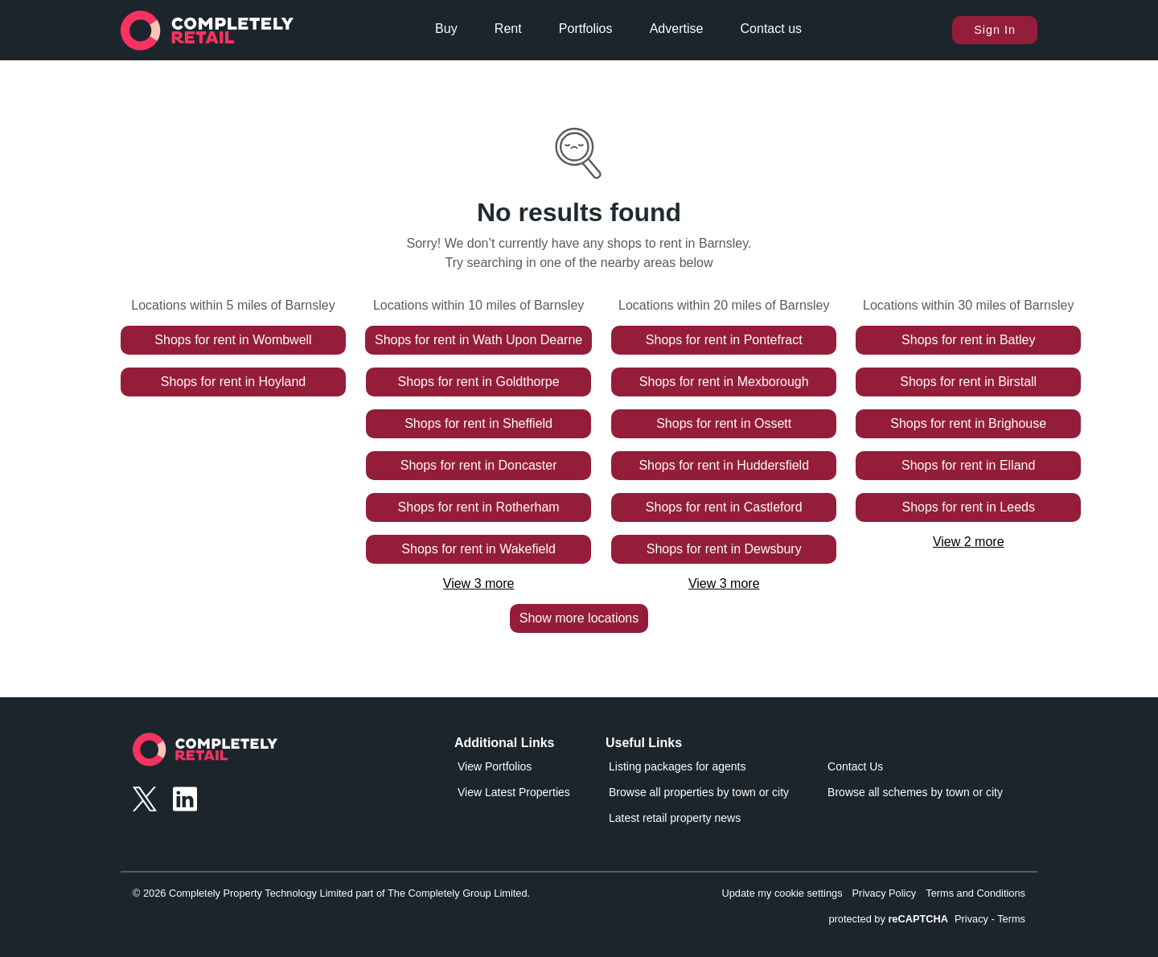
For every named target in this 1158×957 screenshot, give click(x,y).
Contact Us (855, 766)
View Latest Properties (514, 792)
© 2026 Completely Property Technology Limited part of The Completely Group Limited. (331, 893)
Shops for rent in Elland (968, 465)
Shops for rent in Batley (968, 340)
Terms (1011, 919)
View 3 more (479, 583)
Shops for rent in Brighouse (968, 423)
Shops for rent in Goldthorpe (479, 381)
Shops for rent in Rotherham (479, 507)
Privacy (971, 919)
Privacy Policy (884, 893)
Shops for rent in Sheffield (478, 423)
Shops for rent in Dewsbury (724, 549)
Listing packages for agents (677, 766)
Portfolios (586, 28)
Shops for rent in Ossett (723, 423)
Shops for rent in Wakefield (478, 549)
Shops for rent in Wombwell (232, 340)
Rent (508, 28)
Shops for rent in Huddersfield (724, 465)
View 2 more (968, 541)
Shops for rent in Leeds (968, 507)
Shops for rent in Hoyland (233, 381)
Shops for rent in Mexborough (724, 381)
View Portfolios (495, 766)
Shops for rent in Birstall (968, 381)
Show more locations (579, 618)
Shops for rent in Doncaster (478, 465)
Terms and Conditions (975, 893)
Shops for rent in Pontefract (724, 340)
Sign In (995, 29)
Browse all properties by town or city (699, 792)
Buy (446, 28)
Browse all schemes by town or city (915, 792)
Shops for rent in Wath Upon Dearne (478, 340)
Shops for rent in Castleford (724, 507)
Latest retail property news (675, 817)
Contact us (771, 28)
